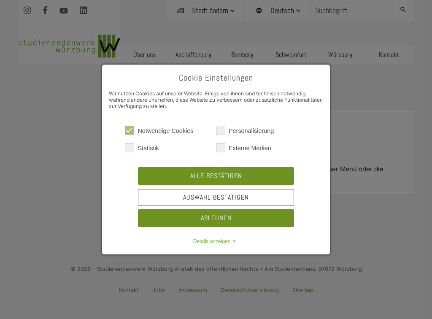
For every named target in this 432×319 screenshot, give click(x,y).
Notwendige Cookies (159, 130)
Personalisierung (245, 130)
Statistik (142, 147)
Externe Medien (243, 147)
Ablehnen (216, 218)
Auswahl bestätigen (216, 197)
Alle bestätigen (216, 175)
